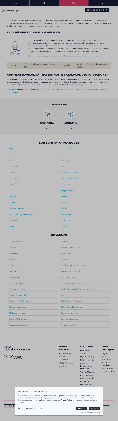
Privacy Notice (66, 400)
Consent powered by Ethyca (90, 413)
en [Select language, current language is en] (21, 408)
